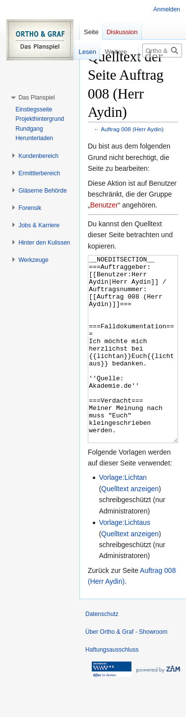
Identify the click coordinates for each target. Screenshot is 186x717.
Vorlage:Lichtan (123, 514)
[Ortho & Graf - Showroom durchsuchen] (162, 50)
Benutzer (104, 205)
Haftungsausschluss (111, 686)
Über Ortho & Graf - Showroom (126, 669)
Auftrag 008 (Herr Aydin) (132, 129)
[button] (36, 97)
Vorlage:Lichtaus (124, 559)
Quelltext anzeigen (130, 526)
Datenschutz (102, 651)
